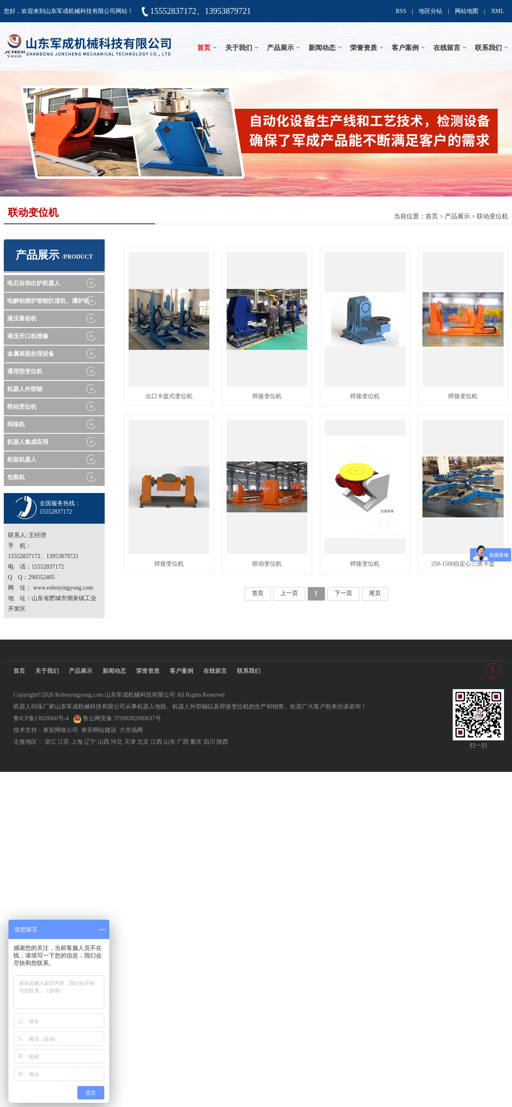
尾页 (375, 593)
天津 (130, 742)
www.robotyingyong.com (63, 588)
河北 (116, 742)
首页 (204, 47)
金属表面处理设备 (30, 354)
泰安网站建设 (98, 730)
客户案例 (405, 47)
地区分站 (430, 11)
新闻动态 (322, 47)
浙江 (50, 742)
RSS (401, 11)
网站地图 (466, 11)
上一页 (289, 593)
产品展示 (280, 47)
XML (497, 11)
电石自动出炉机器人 (33, 283)
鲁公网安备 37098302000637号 (117, 718)
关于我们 (238, 47)
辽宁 (90, 742)
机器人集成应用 (27, 442)
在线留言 (446, 47)
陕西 (222, 742)
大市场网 (131, 730)
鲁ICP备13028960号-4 (41, 718)
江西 (156, 742)
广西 (183, 742)
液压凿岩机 (22, 318)
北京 (143, 742)
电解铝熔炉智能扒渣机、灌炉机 (48, 301)
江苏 (63, 742)
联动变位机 (492, 216)
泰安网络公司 (60, 730)
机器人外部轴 (24, 389)
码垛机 (16, 424)
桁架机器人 (22, 459)
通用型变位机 (24, 371)
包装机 (16, 477)
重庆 (196, 742)
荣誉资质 (363, 47)
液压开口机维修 (27, 336)
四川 (209, 742)
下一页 (343, 593)
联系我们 (488, 47)
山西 (103, 742)
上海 (77, 742)
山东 (169, 742)
